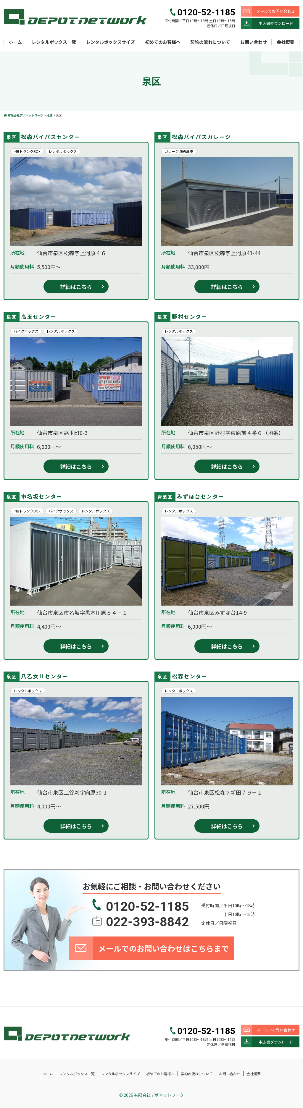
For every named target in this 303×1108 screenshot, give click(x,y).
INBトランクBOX (27, 151)
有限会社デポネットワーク (159, 1095)
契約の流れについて (210, 42)
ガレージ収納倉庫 (179, 151)
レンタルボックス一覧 (54, 42)
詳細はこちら (76, 286)
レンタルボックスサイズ (110, 42)
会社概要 (285, 42)
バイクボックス (26, 331)
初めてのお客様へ (162, 42)
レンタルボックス (63, 151)
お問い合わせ (253, 42)
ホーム (15, 42)
